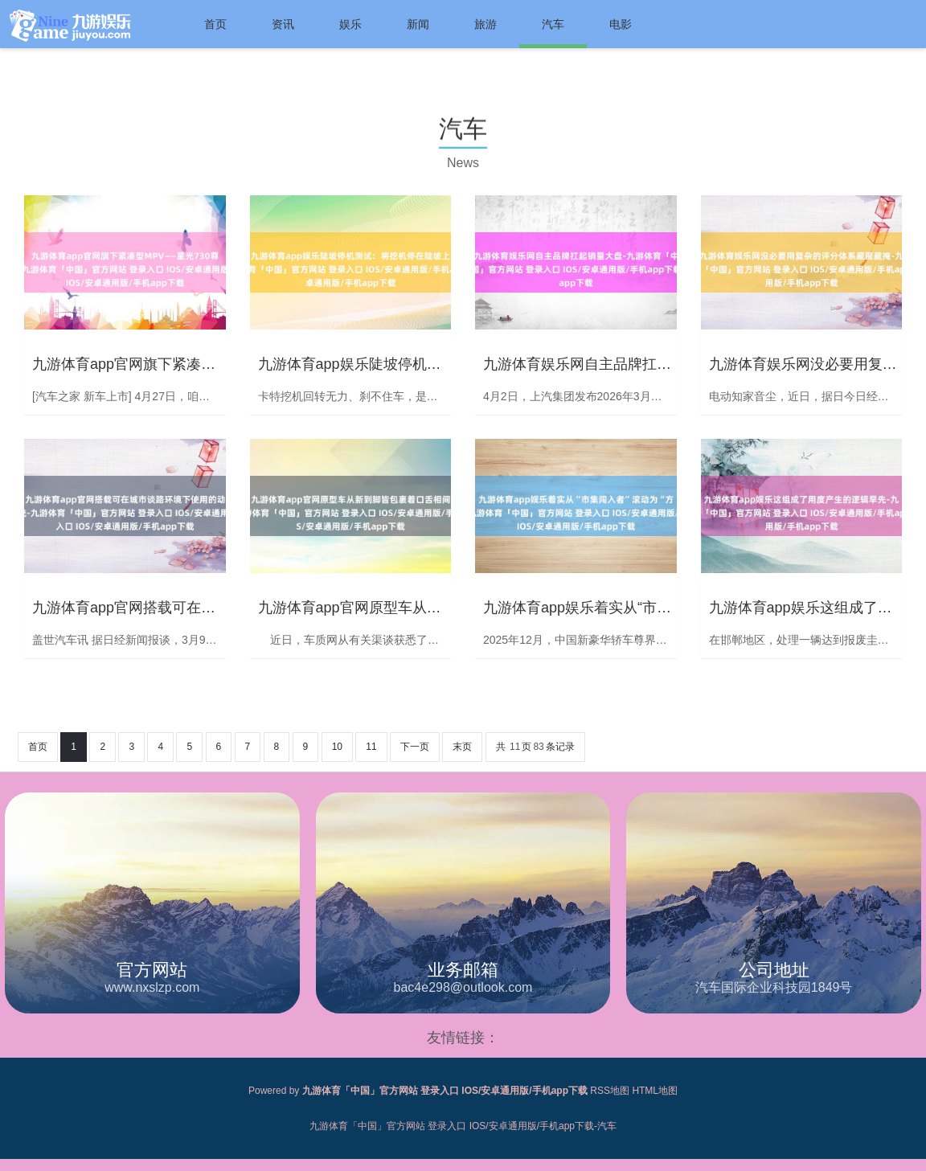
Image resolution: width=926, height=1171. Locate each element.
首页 (215, 24)
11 (371, 746)
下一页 (414, 746)
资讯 (283, 24)
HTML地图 (655, 1090)
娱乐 (350, 24)
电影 (620, 24)
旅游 (485, 24)
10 (337, 746)
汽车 (553, 24)
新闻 (418, 24)
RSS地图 (609, 1090)
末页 (462, 746)
